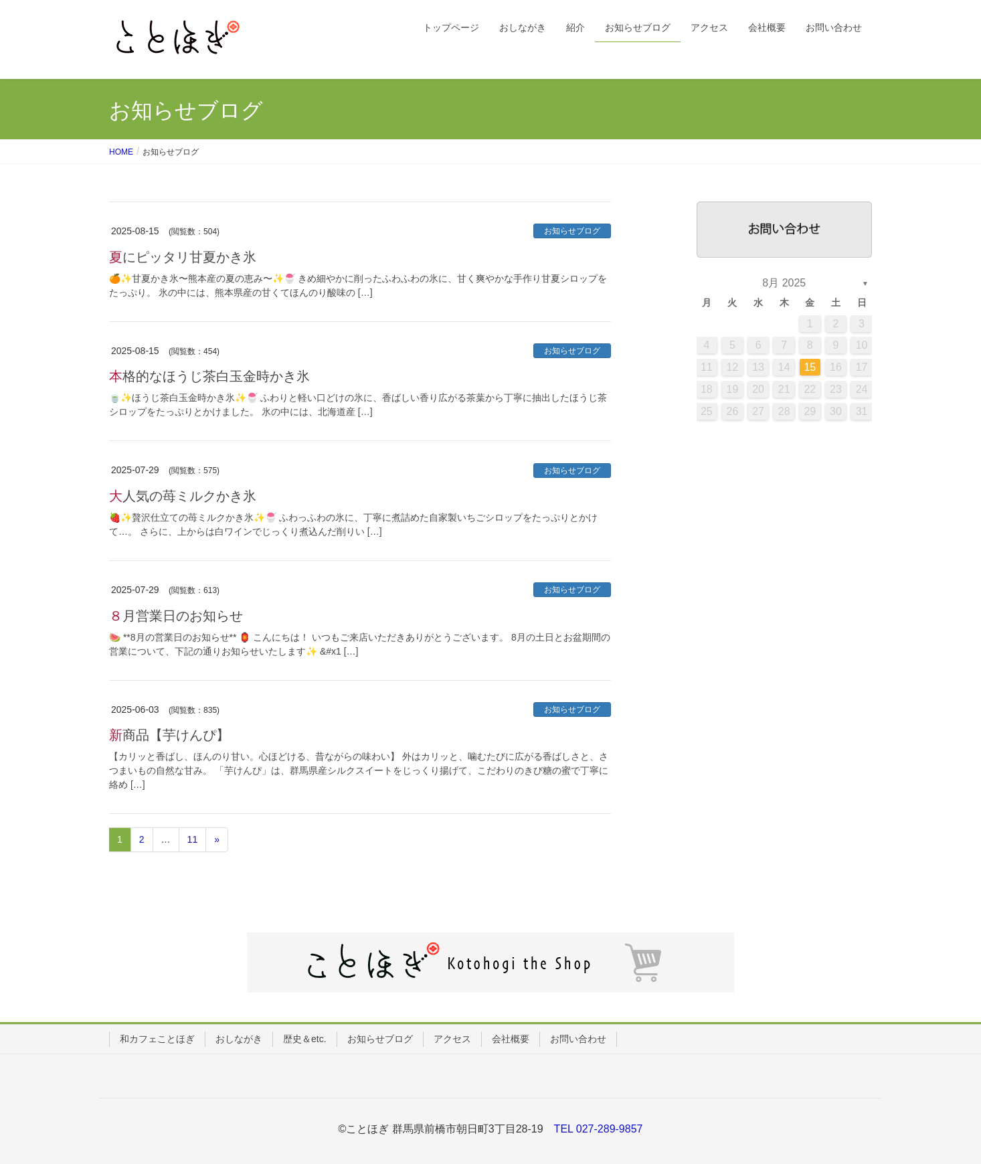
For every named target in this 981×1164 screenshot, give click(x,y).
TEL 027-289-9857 (598, 1129)
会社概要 (510, 1038)
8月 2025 (784, 282)
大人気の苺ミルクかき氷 (182, 496)
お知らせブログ (572, 231)
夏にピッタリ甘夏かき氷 (182, 257)
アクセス (452, 1038)
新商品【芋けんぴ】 (169, 735)
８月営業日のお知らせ (176, 615)
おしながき (238, 1038)
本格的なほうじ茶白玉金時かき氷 (209, 376)
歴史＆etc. (305, 1038)
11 (192, 839)
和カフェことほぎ (157, 1038)
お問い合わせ (578, 1038)
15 (810, 367)
